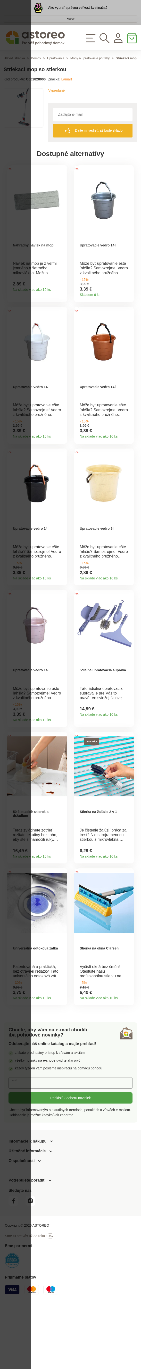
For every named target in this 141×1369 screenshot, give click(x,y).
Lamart (66, 90)
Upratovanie (55, 69)
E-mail (17, 1147)
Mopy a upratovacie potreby (90, 69)
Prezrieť (70, 26)
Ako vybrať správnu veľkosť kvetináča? (78, 10)
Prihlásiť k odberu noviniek (70, 1162)
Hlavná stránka (14, 69)
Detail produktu (61, 308)
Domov (36, 69)
